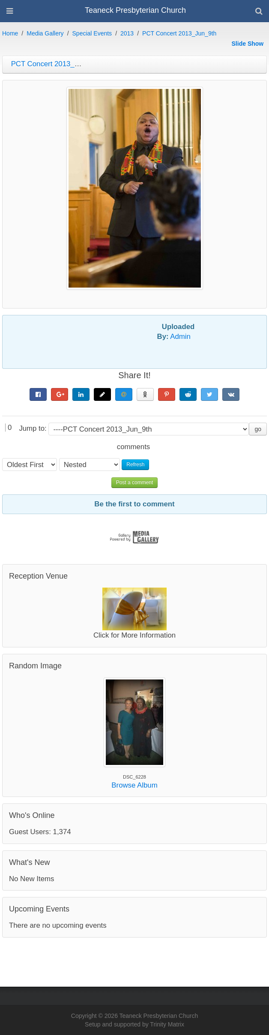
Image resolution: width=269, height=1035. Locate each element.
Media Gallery (45, 33)
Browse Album (134, 785)
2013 (127, 33)
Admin (180, 336)
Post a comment (134, 482)
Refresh (135, 465)
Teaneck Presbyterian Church (135, 10)
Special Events (92, 33)
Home (10, 33)
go (257, 429)
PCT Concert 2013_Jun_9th (179, 33)
